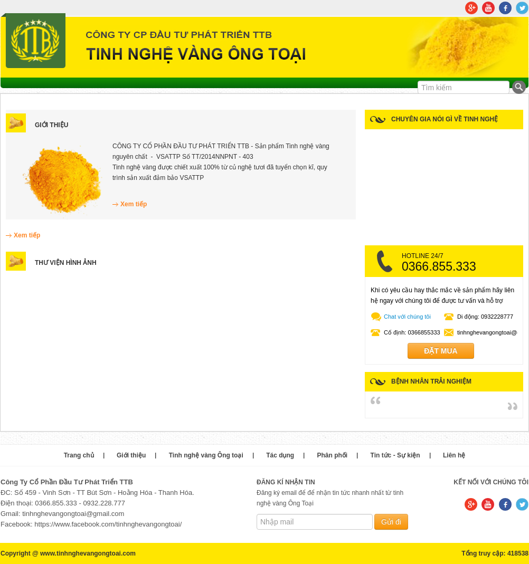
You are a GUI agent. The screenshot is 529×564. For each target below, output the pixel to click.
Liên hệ (454, 455)
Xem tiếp (133, 204)
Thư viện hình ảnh (66, 262)
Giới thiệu (51, 125)
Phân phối (332, 455)
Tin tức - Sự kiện (395, 455)
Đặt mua (440, 351)
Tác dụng (280, 455)
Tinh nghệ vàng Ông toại (206, 455)
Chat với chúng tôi (407, 316)
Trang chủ (79, 455)
